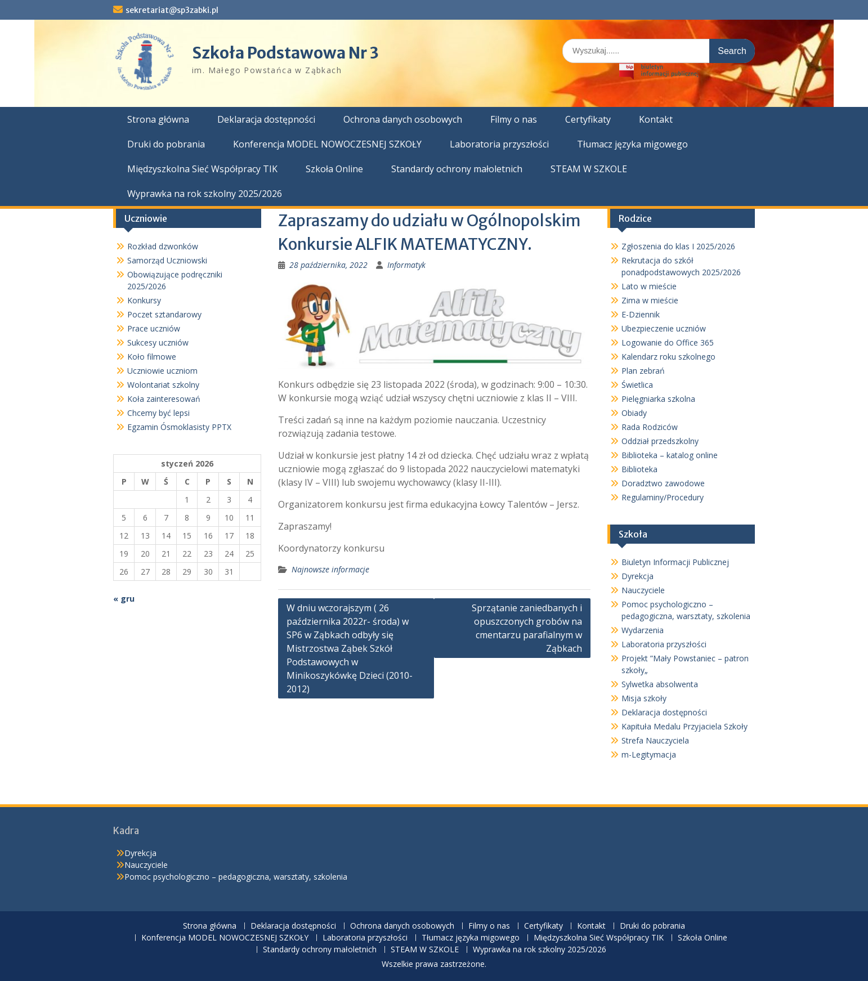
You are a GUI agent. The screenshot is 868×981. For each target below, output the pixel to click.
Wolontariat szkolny (163, 384)
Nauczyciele (643, 590)
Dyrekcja (637, 576)
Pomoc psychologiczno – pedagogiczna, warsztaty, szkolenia (235, 876)
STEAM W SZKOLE (589, 169)
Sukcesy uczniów (158, 342)
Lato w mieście (649, 286)
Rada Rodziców (649, 427)
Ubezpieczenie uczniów (663, 328)
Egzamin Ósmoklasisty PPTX (179, 427)
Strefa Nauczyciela (655, 740)
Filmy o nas (513, 119)
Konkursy (144, 300)
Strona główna (158, 119)
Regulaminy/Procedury (662, 497)
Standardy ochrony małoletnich (456, 169)
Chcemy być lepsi (158, 412)
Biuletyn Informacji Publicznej (675, 562)
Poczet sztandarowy (164, 314)
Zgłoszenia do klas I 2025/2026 (678, 246)
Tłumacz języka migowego (632, 144)
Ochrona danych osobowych (402, 119)
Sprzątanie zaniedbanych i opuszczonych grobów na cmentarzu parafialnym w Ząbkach (527, 628)
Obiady (634, 412)
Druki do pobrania (166, 144)
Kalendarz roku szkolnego (668, 356)
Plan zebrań (643, 370)
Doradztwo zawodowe (663, 483)
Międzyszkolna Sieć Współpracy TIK (202, 169)
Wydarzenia (642, 630)
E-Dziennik (640, 314)
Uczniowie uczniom (162, 370)
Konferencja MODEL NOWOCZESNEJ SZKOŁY (327, 144)
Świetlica (637, 384)
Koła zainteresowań (163, 398)
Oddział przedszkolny (660, 441)
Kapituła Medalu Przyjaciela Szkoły (684, 726)
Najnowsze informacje (330, 569)
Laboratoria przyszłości (499, 144)
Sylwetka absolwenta (659, 684)
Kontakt (656, 119)
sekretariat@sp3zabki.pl (172, 10)
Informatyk (406, 264)
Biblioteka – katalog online (669, 455)
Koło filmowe (151, 356)
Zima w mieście (649, 300)
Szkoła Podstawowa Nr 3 (285, 53)
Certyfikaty (588, 119)
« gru (124, 598)
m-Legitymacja (648, 754)
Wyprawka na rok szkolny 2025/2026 (204, 193)
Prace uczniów (153, 328)
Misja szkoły (643, 698)
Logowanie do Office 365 (667, 342)
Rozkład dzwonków (162, 246)
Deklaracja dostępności (266, 119)
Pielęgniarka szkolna (658, 398)
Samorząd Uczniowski (167, 260)
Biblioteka (639, 469)
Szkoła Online (334, 169)
